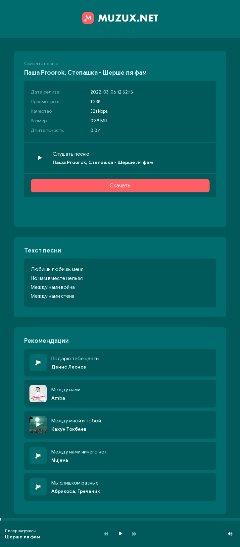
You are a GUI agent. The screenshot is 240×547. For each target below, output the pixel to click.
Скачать (120, 185)
